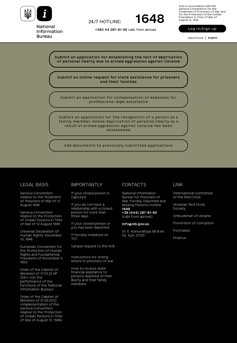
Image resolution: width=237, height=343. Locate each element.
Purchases (181, 230)
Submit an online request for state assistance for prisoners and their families (118, 79)
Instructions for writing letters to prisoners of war (92, 259)
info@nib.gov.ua (135, 224)
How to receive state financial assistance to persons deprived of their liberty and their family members (91, 276)
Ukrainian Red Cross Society (189, 206)
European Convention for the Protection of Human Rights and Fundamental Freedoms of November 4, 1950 (41, 254)
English (212, 37)
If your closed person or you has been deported (90, 225)
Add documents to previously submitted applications (118, 145)
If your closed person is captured (90, 195)
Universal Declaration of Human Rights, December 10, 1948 (41, 235)
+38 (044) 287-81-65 (139, 212)
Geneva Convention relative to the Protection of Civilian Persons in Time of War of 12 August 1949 (41, 218)
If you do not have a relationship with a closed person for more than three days (91, 210)
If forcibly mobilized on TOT (90, 237)
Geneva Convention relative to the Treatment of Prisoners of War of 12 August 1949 (40, 199)
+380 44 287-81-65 (111, 29)
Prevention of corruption (193, 223)
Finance (179, 238)
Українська (195, 37)
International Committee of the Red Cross (193, 195)
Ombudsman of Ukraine (192, 216)
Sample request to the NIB (93, 246)
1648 (150, 18)
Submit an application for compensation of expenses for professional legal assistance (118, 99)
